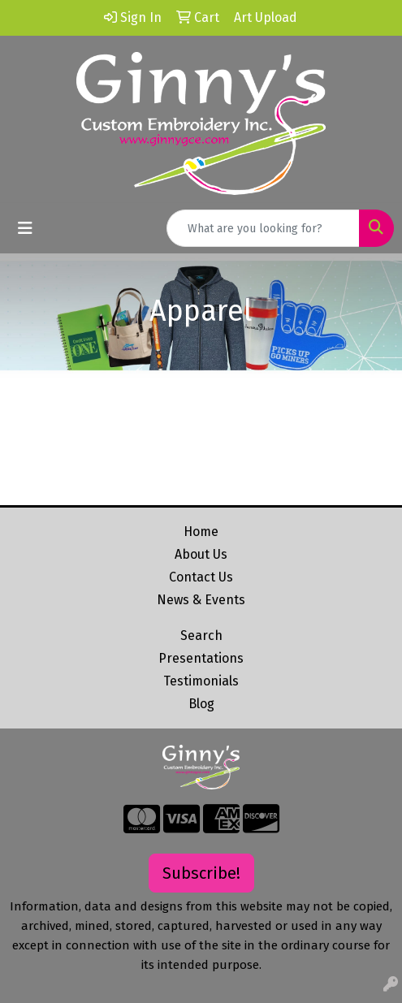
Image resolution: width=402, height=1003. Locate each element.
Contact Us (201, 577)
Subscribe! (201, 873)
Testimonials (201, 681)
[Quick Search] (263, 228)
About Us (201, 554)
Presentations (201, 658)
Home (201, 531)
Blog (201, 703)
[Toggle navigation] (25, 228)
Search (201, 635)
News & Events (201, 599)
